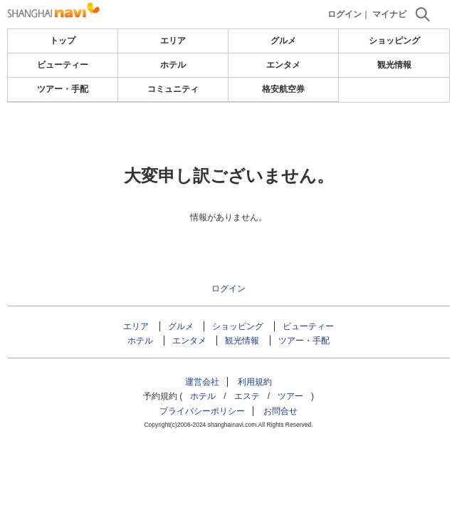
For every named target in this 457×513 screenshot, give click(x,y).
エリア (173, 41)
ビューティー (62, 65)
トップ (62, 41)
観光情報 (394, 65)
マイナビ (389, 14)
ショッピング (394, 41)
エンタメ (283, 65)
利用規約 (255, 382)
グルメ (283, 41)
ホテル (173, 65)
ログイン (344, 14)
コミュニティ (173, 89)
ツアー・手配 (62, 89)
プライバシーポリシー (202, 411)
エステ (247, 396)
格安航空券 (283, 89)
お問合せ (280, 411)
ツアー (290, 396)
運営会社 (202, 382)
